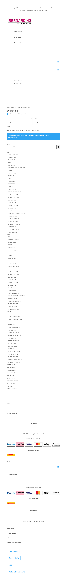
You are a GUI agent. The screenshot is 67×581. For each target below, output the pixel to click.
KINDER (9, 312)
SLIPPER (10, 245)
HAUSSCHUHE (12, 189)
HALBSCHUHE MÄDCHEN (15, 319)
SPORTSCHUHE (12, 349)
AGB (10, 565)
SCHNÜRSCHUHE (13, 242)
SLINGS (10, 178)
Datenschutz (14, 558)
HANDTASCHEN (11, 365)
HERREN (9, 235)
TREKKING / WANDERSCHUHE (16, 296)
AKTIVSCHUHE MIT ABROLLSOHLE (17, 168)
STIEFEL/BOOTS (12, 186)
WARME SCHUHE (13, 324)
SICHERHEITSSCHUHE (14, 197)
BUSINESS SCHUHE (13, 239)
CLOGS (10, 170)
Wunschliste (18, 42)
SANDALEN (11, 176)
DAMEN (9, 152)
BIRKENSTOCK (12, 208)
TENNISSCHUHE (12, 232)
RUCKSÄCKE (10, 386)
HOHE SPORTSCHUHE (14, 351)
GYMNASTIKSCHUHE (14, 224)
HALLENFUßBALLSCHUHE (15, 219)
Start (8, 107)
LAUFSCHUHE (12, 227)
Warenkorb (18, 32)
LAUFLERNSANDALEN (14, 327)
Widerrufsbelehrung (17, 572)
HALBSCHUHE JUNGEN (14, 316)
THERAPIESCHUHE (13, 205)
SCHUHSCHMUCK (12, 367)
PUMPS (10, 162)
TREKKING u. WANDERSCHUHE (16, 213)
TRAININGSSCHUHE (13, 229)
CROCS (10, 211)
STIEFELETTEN (12, 184)
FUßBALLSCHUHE (13, 221)
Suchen (9, 144)
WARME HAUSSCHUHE (14, 192)
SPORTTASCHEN (11, 383)
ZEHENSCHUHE (12, 181)
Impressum (13, 551)
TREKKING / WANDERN (14, 354)
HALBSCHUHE (12, 157)
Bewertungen (18, 37)
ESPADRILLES (12, 165)
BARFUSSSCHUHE (13, 194)
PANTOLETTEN (12, 173)
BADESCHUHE (12, 200)
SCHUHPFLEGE (11, 373)
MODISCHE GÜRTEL (12, 370)
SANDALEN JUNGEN (13, 332)
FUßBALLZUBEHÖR (12, 389)
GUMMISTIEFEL (12, 202)
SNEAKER (10, 237)
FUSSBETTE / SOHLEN (13, 381)
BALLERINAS (11, 160)
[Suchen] (58, 147)
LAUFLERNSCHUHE (13, 314)
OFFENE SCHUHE (13, 154)
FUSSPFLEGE (10, 375)
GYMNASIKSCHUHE (13, 309)
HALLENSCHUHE (12, 216)
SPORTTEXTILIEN (11, 378)
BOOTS (10, 261)
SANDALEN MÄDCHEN (14, 335)
